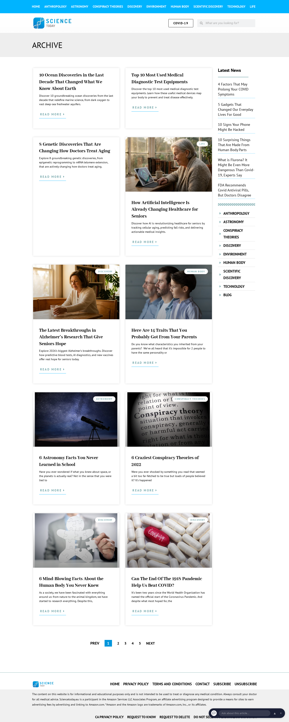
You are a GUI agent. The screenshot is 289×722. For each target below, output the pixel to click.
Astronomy (79, 6)
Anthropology (55, 6)
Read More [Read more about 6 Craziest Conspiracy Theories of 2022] (144, 490)
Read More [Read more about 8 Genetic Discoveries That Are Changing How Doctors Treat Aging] (51, 177)
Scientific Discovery (208, 6)
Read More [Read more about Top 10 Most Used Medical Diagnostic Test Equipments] (144, 107)
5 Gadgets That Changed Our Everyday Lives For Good (235, 109)
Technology (236, 6)
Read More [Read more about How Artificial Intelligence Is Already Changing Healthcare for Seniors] (144, 242)
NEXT (150, 643)
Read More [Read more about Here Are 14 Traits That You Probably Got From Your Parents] (144, 363)
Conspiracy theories (108, 6)
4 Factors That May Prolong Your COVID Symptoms (233, 89)
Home (36, 6)
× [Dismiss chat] (281, 713)
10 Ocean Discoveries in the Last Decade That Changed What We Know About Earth (71, 82)
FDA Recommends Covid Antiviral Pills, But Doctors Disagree (234, 190)
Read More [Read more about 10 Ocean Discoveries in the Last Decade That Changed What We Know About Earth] (51, 114)
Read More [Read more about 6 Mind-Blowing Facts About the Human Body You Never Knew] (51, 611)
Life (252, 6)
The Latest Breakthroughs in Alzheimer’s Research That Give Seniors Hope (71, 337)
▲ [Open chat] (274, 713)
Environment (156, 6)
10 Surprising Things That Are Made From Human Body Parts (234, 144)
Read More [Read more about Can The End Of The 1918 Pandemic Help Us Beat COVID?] (144, 611)
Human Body (180, 6)
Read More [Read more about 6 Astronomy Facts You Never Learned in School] (51, 490)
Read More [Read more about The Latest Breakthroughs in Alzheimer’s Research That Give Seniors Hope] (51, 369)
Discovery (134, 6)
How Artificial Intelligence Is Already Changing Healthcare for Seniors (164, 209)
